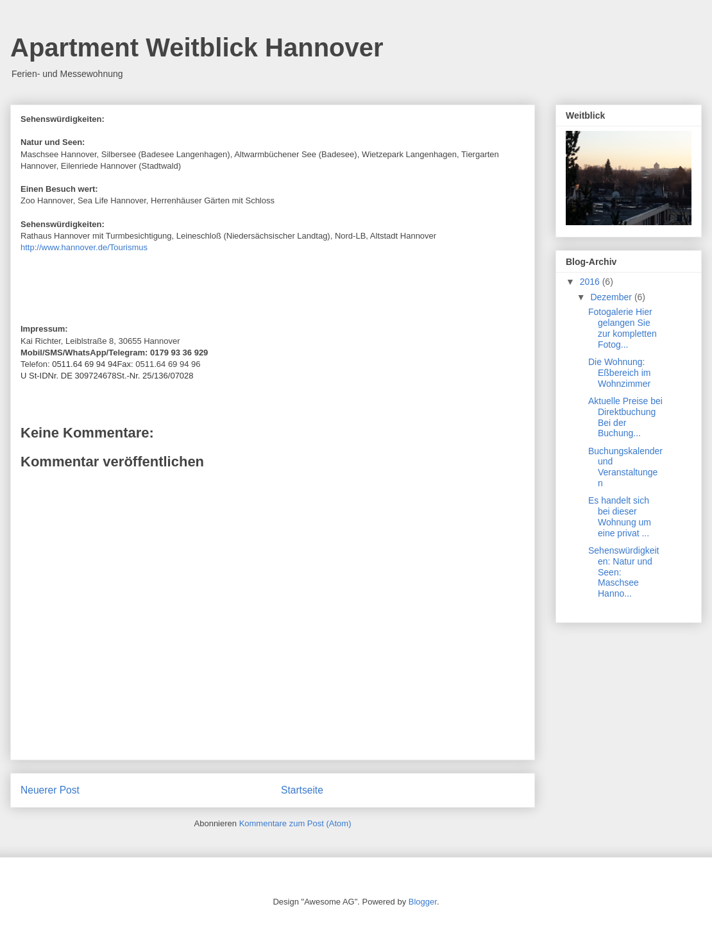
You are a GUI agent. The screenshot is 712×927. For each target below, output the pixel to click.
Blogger (423, 901)
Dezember (612, 297)
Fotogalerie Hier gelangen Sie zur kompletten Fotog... (622, 328)
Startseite (302, 790)
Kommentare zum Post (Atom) (295, 823)
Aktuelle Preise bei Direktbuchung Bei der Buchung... (625, 417)
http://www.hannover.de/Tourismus (84, 247)
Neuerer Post (50, 790)
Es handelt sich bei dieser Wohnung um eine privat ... (619, 516)
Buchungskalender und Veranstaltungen (625, 467)
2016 (591, 281)
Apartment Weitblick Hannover (197, 47)
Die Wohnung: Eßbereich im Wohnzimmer (619, 373)
